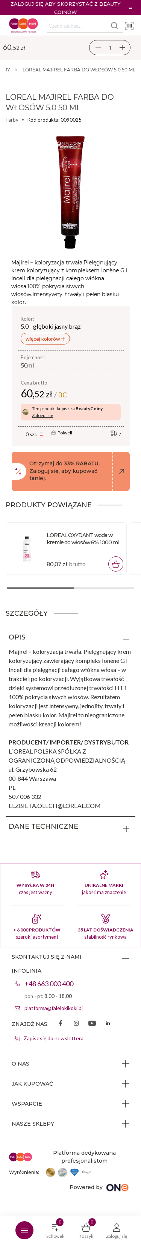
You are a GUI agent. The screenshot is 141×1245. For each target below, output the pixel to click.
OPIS (17, 637)
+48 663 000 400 (48, 983)
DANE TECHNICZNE (43, 826)
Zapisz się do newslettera (53, 1038)
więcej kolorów (43, 338)
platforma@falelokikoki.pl (53, 1008)
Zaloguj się (42, 415)
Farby (12, 120)
